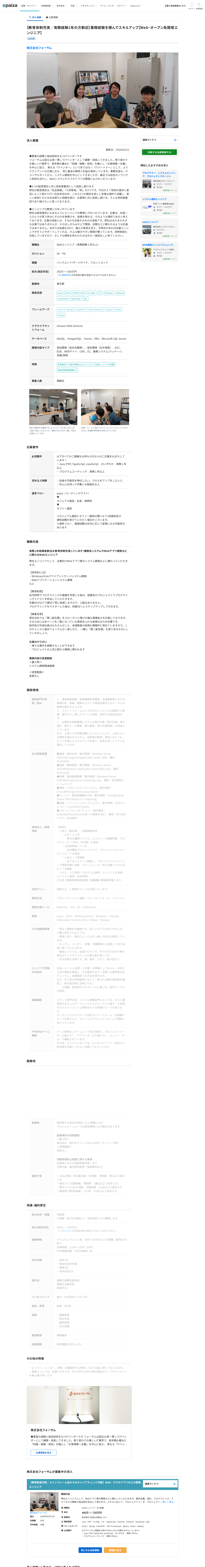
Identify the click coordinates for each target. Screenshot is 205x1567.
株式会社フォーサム (39, 48)
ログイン (192, 8)
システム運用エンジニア (154, 199)
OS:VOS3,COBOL (73, 797)
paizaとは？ (136, 5)
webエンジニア (150, 221)
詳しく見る (168, 1484)
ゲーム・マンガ (107, 5)
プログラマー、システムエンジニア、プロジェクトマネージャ (159, 174)
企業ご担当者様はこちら (175, 5)
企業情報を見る (43, 1435)
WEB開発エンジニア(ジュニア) (157, 244)
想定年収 (64, 275)
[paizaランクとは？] (175, 140)
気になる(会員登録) (90, 1533)
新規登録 (199, 8)
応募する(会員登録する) (159, 152)
